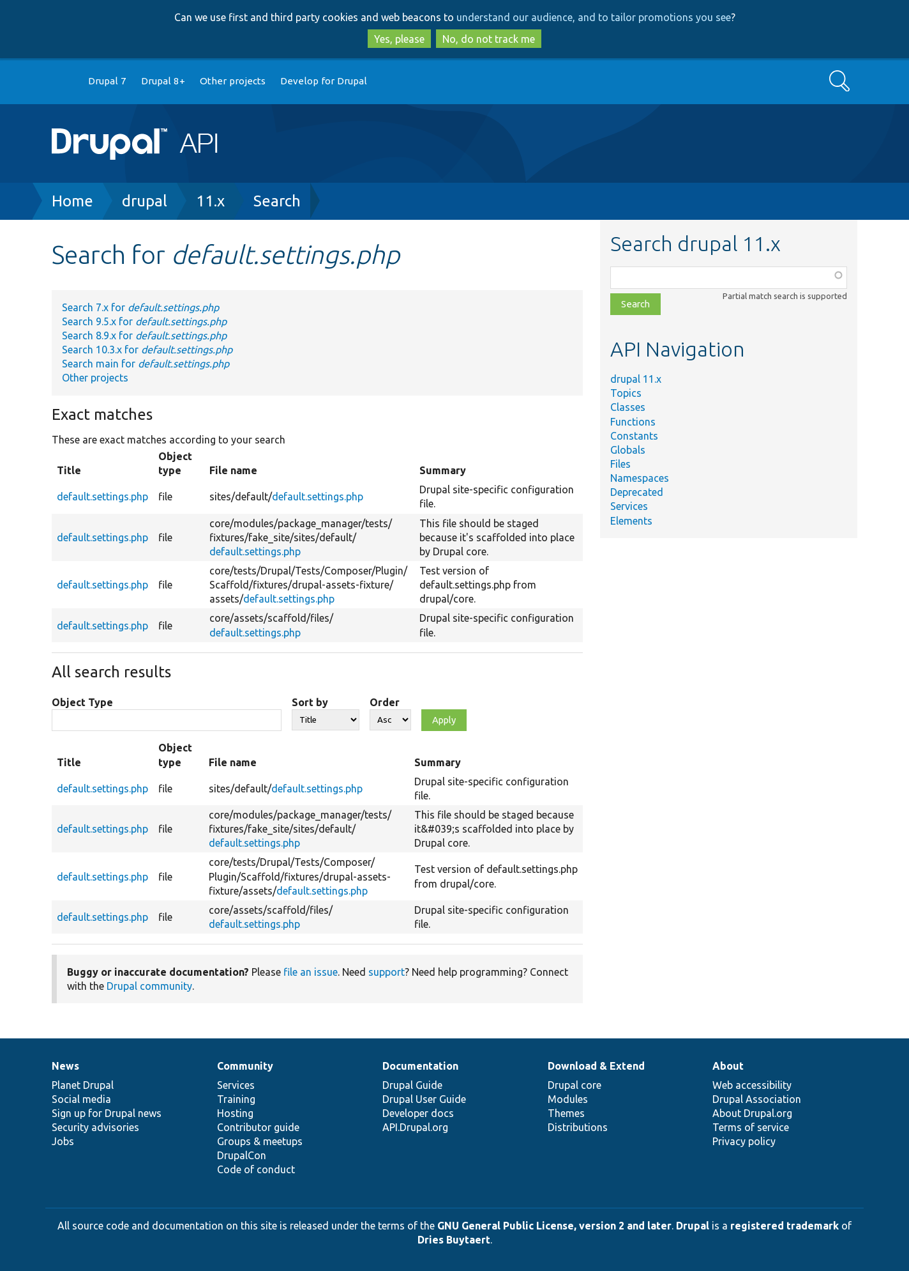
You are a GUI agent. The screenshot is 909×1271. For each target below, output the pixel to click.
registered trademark (784, 1225)
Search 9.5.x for (144, 321)
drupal (144, 201)
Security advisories (95, 1127)
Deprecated (636, 492)
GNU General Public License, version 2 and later (554, 1225)
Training (236, 1099)
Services (629, 506)
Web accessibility (752, 1085)
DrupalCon (241, 1155)
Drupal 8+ (163, 80)
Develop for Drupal (323, 80)
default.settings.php (102, 496)
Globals (627, 450)
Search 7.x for (140, 307)
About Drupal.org (752, 1113)
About (728, 1066)
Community (245, 1066)
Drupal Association (756, 1099)
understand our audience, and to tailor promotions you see (593, 17)
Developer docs (418, 1113)
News (65, 1066)
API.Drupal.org (415, 1127)
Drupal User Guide (424, 1099)
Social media (81, 1099)
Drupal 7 (107, 80)
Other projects (233, 80)
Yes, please (399, 39)
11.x (210, 201)
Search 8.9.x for (144, 335)
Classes (627, 407)
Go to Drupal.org (64, 81)
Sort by (310, 702)
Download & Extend (596, 1066)
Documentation (420, 1066)
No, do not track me (488, 39)
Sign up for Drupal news (107, 1113)
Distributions (578, 1127)
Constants (634, 436)
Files (620, 464)
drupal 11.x (635, 379)
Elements (631, 521)
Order (385, 702)
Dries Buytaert (453, 1239)
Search (277, 201)
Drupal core (574, 1085)
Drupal (692, 1225)
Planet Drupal (83, 1085)
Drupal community (149, 986)
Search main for (145, 363)
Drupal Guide (412, 1085)
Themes (566, 1113)
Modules (568, 1099)
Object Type (82, 702)
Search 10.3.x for (147, 349)
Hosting (235, 1113)
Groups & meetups (260, 1141)
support (386, 972)
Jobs (63, 1141)
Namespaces (639, 478)
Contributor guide (258, 1127)
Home (72, 201)
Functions (633, 422)
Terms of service (750, 1127)
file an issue (310, 972)
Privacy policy (744, 1141)
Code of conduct (256, 1169)
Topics (626, 393)
